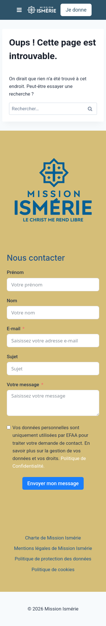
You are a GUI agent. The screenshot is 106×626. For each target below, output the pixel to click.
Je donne (76, 10)
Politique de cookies (52, 569)
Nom (12, 300)
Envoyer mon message (53, 483)
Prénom (15, 272)
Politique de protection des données (53, 559)
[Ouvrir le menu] (19, 9)
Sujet (12, 356)
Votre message (23, 384)
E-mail (13, 328)
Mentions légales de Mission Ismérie (53, 548)
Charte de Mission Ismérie (53, 538)
